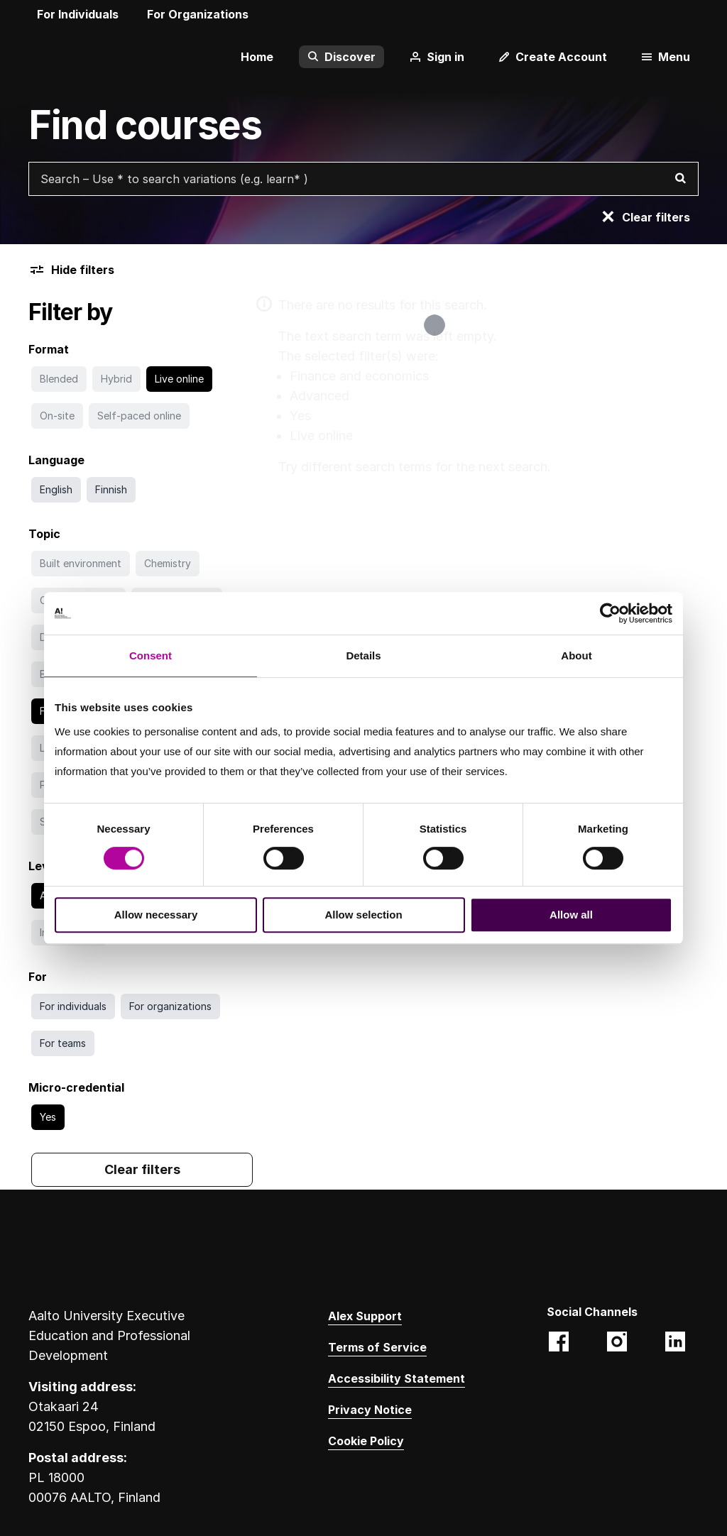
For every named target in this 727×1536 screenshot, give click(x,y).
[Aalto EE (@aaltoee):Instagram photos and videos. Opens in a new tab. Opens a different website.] (617, 1343)
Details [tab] (363, 655)
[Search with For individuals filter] (73, 1006)
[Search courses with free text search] (363, 179)
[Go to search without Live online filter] (179, 379)
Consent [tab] (150, 655)
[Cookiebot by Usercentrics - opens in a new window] (610, 613)
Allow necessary (156, 915)
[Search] (680, 179)
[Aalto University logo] (49, 56)
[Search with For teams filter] (62, 1043)
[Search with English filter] (56, 490)
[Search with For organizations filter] (170, 1006)
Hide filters (71, 269)
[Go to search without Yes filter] (48, 1117)
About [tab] (576, 655)
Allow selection (363, 915)
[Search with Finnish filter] (111, 490)
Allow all (571, 915)
